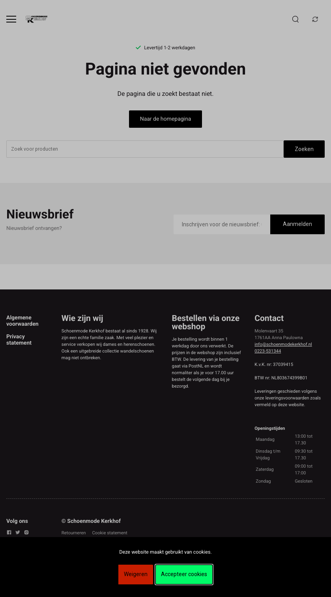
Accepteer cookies (184, 574)
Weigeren (136, 574)
